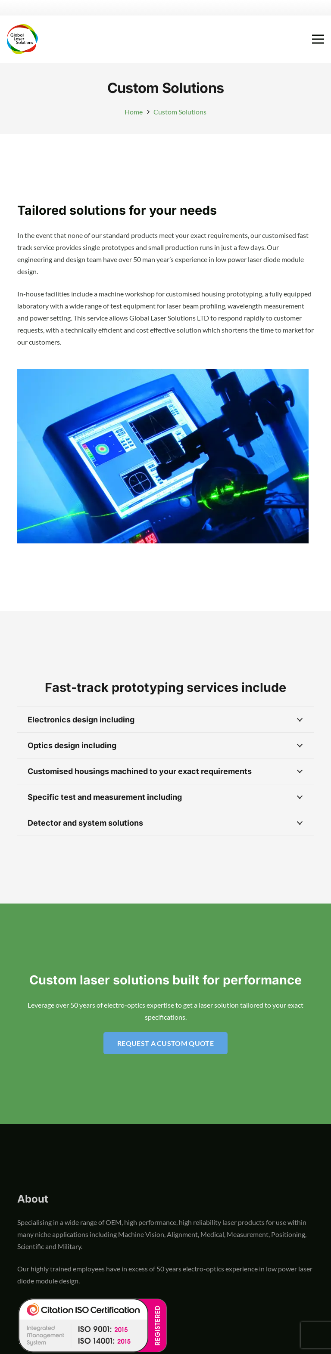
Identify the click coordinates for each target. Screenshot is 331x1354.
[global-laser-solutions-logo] (22, 39)
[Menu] (318, 39)
